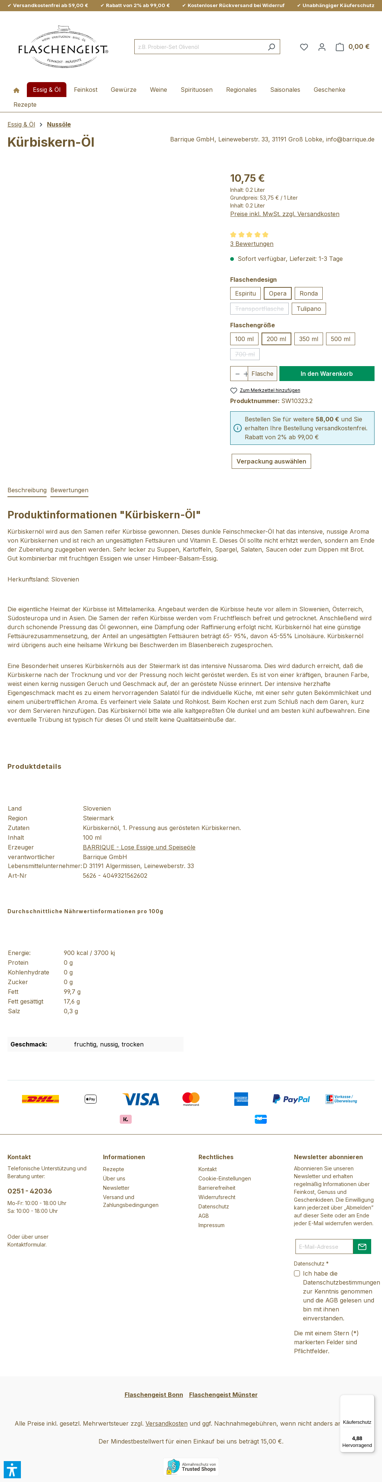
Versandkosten (166, 1423)
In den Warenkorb (327, 373)
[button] (12, 1469)
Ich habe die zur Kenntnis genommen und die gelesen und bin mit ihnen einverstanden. (341, 1296)
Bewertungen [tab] (69, 490)
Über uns (114, 1178)
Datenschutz (213, 1206)
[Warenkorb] (353, 46)
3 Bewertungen (251, 243)
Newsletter (116, 1188)
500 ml (340, 339)
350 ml (308, 339)
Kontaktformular (26, 1244)
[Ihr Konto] (322, 46)
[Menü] (370, 1399)
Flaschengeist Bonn (154, 1394)
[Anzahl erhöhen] (243, 373)
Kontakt (207, 1169)
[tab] (27, 490)
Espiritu (245, 293)
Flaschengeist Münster (223, 1394)
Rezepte (113, 1169)
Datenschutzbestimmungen (341, 1282)
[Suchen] (271, 46)
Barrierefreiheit (216, 1188)
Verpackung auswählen (271, 461)
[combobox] (198, 46)
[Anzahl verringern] (234, 373)
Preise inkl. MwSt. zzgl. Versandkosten (284, 214)
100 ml (244, 339)
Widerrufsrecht (216, 1197)
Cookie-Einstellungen (224, 1178)
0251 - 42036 (29, 1191)
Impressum (211, 1225)
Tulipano (309, 308)
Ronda (309, 293)
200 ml (276, 339)
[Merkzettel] (304, 46)
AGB (203, 1216)
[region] (111, 251)
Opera (277, 293)
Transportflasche (262, 310)
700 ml (247, 355)
